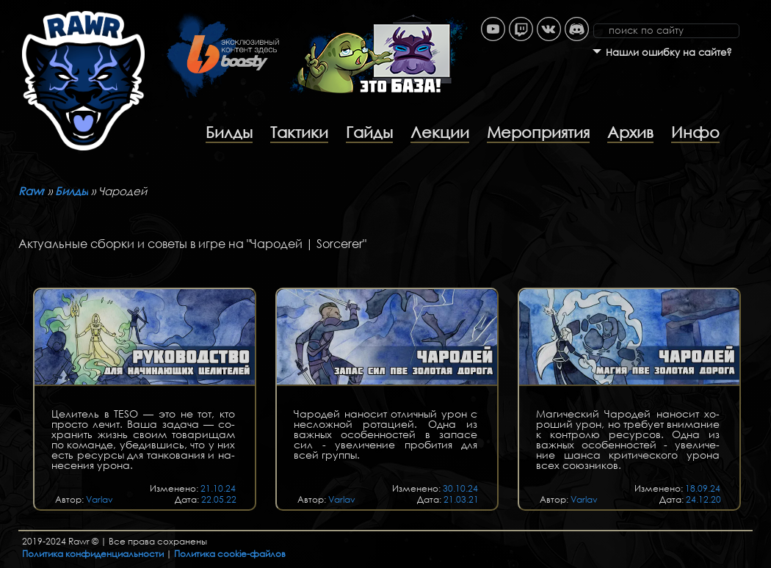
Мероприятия (538, 132)
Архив (630, 132)
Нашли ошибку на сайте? (669, 52)
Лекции (439, 132)
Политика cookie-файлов (230, 553)
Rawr (31, 190)
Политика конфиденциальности (93, 553)
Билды (229, 132)
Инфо (695, 132)
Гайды (369, 132)
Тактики (299, 132)
